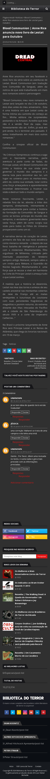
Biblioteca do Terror (25, 9)
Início (11, 766)
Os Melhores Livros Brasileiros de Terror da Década (30, 613)
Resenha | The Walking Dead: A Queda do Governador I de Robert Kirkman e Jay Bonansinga (30, 599)
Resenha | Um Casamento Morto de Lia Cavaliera (28, 654)
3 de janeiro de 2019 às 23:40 (22, 426)
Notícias (19, 17)
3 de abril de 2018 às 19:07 (21, 401)
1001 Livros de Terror (24, 766)
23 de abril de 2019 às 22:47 (22, 452)
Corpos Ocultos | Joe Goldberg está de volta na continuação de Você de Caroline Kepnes (31, 626)
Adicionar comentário (22, 482)
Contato (38, 766)
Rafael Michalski (10, 42)
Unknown (16, 398)
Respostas (18, 416)
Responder (16, 412)
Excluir (26, 412)
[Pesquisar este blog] (19, 556)
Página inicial (8, 17)
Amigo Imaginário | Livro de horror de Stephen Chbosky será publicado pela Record (29, 641)
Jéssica (14, 423)
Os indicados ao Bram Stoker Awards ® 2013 (29, 584)
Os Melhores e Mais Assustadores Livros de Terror (30, 572)
